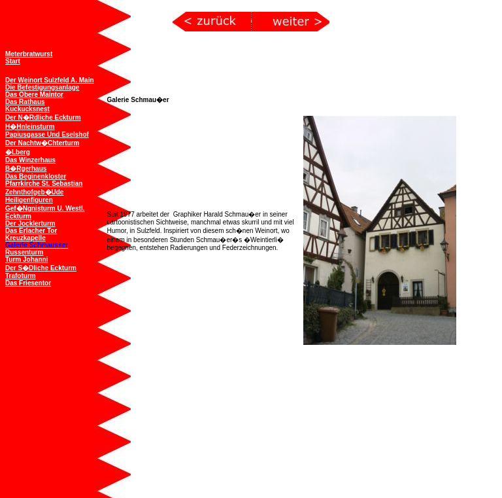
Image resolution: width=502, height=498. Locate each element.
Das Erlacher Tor (31, 229)
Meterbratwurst (28, 52)
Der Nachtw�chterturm (42, 141)
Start (12, 59)
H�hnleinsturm (30, 125)
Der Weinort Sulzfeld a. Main (49, 78)
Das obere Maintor (34, 93)
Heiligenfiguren (29, 198)
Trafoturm (20, 274)
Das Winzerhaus (30, 158)
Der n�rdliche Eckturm (43, 116)
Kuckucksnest (27, 107)
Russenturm (24, 251)
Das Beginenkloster (35, 175)
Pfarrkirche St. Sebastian (43, 182)
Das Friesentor (28, 281)
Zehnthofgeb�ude (34, 190)
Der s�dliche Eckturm (40, 266)
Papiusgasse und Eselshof (47, 133)
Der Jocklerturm (30, 222)
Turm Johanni (26, 258)
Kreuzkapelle (25, 236)
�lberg (17, 150)
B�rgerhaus (25, 167)
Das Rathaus (25, 100)
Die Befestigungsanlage (42, 86)
